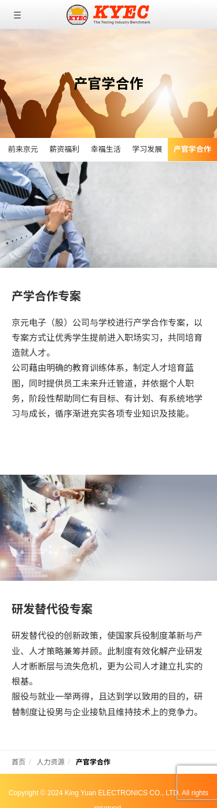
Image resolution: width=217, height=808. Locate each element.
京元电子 (108, 14)
